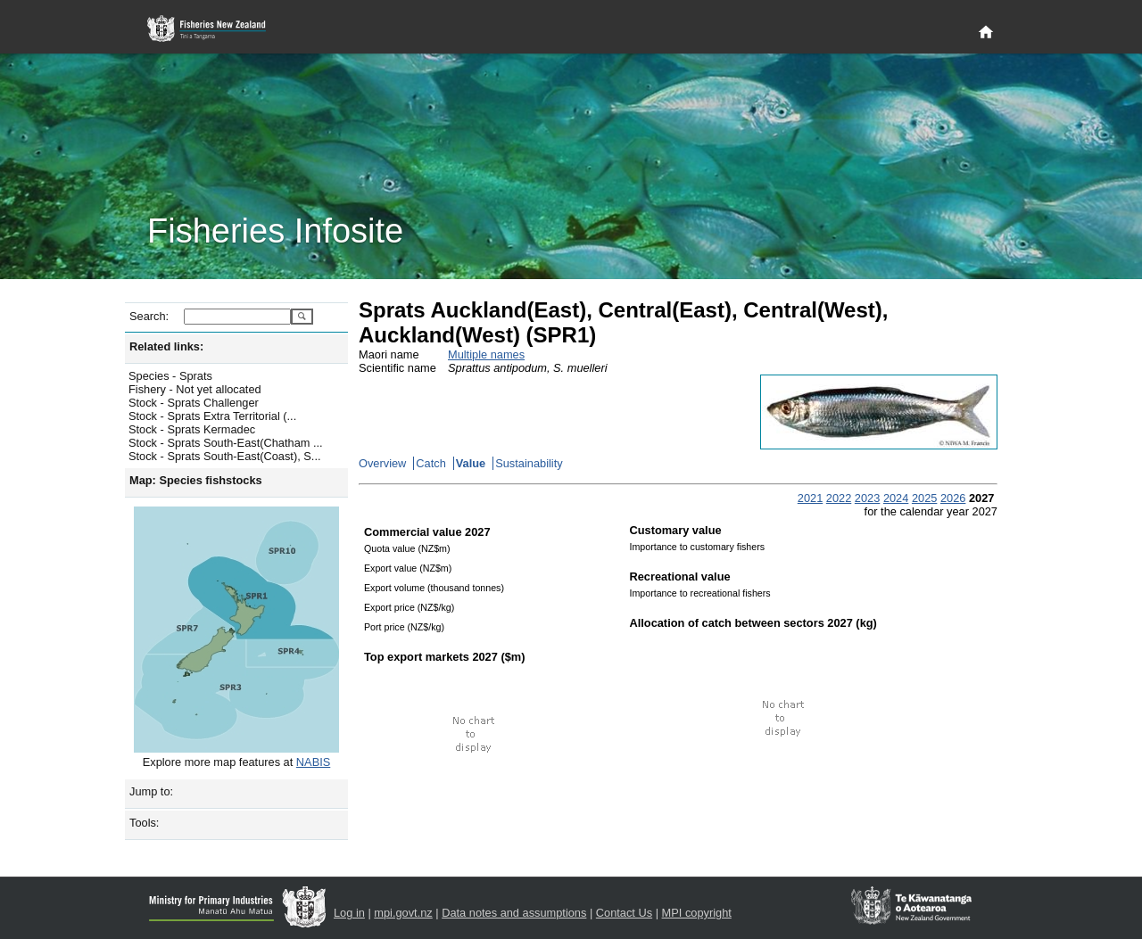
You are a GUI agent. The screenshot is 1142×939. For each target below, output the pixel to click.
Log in (349, 912)
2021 (810, 498)
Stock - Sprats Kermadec (191, 429)
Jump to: (151, 791)
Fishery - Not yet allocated (194, 389)
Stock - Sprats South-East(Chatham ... (225, 442)
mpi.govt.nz (403, 912)
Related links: (166, 346)
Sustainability (528, 463)
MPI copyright (697, 912)
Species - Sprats (170, 376)
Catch (430, 463)
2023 (867, 498)
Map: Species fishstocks (195, 480)
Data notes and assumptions (514, 912)
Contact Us (624, 912)
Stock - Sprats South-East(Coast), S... (224, 456)
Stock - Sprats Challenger (193, 402)
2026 (952, 498)
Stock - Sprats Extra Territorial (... (212, 416)
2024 (895, 498)
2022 (838, 498)
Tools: (144, 822)
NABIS (313, 762)
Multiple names (486, 354)
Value (470, 463)
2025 (924, 498)
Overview (382, 463)
